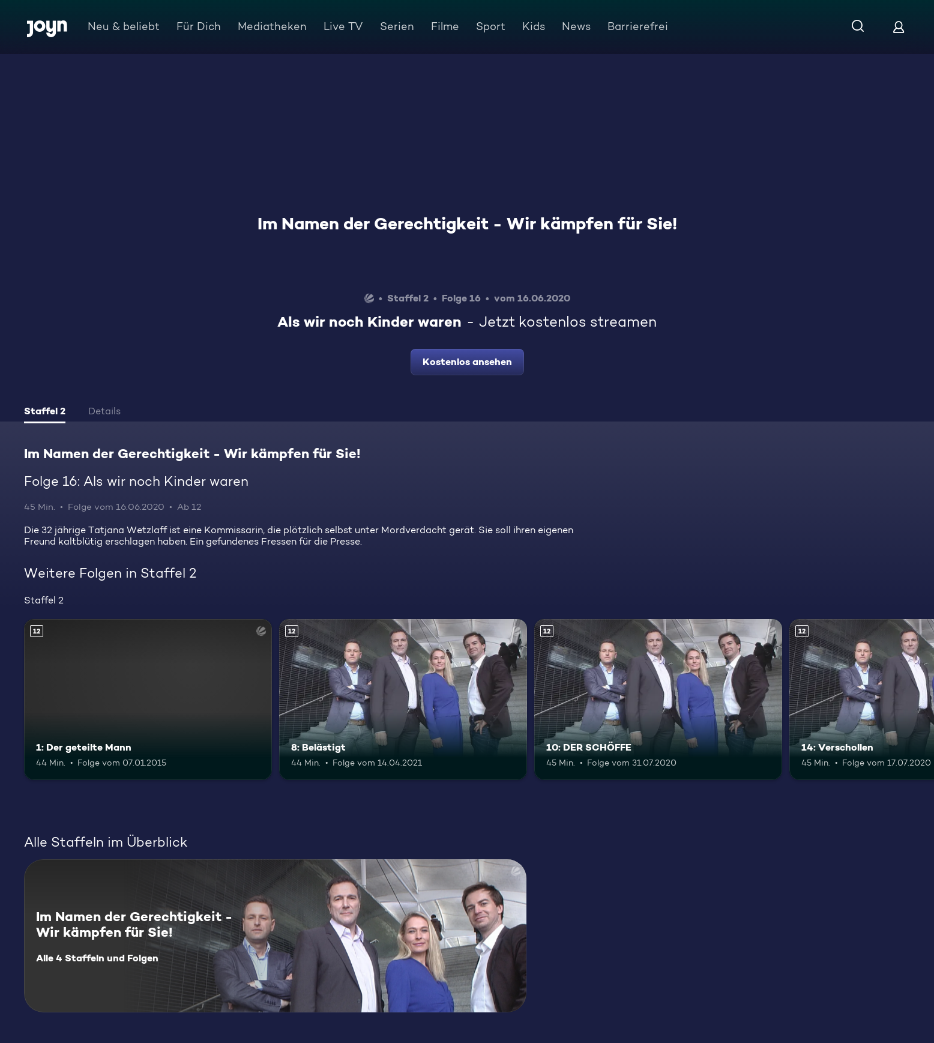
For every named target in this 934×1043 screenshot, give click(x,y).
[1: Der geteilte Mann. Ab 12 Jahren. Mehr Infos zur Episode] (148, 700)
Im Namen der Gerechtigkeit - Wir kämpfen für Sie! (467, 223)
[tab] (45, 412)
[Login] (898, 26)
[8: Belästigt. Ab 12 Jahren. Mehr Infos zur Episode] (403, 700)
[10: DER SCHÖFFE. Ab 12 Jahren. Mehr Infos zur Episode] (658, 700)
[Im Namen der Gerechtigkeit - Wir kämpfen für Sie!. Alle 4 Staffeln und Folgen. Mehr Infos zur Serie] (275, 935)
